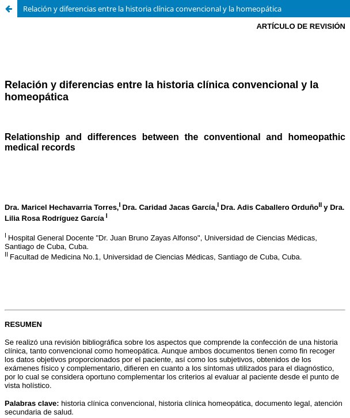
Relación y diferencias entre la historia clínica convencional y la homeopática (152, 8)
